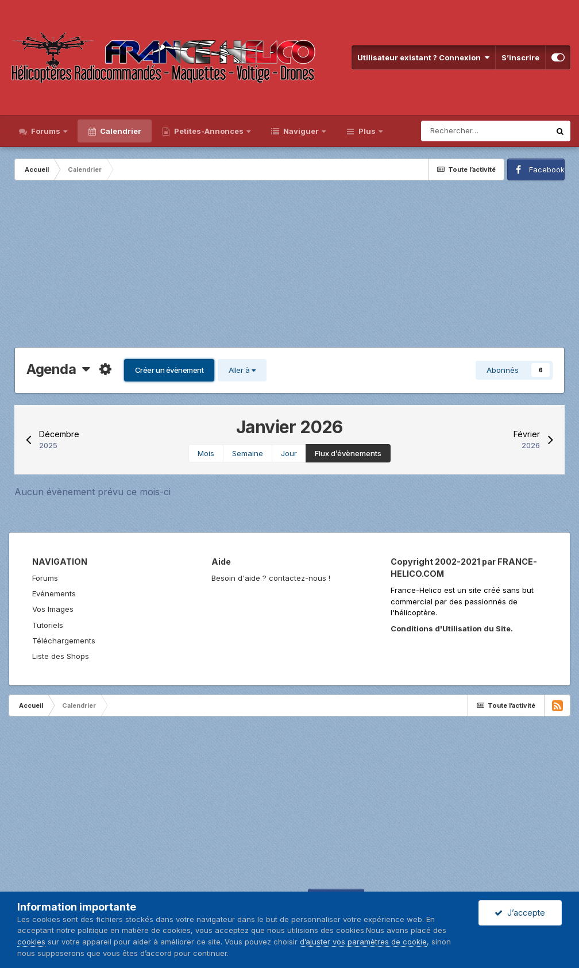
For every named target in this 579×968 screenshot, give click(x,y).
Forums (45, 131)
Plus (367, 131)
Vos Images (53, 609)
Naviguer (301, 131)
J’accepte (520, 912)
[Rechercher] (485, 131)
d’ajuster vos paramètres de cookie (363, 941)
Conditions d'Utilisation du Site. (452, 628)
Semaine (247, 453)
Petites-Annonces (208, 131)
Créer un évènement (169, 370)
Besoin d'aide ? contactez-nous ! (270, 578)
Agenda (58, 369)
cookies (31, 941)
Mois (206, 453)
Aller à (242, 370)
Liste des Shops (60, 656)
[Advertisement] (289, 266)
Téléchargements (63, 640)
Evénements (54, 593)
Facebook (547, 169)
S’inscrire (520, 57)
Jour (289, 453)
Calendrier (119, 131)
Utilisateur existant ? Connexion (423, 57)
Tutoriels (47, 625)
